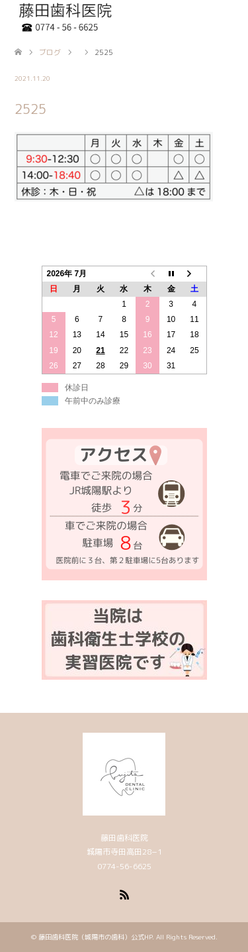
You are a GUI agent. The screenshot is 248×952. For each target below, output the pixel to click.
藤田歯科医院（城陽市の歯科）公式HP (95, 936)
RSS (124, 893)
